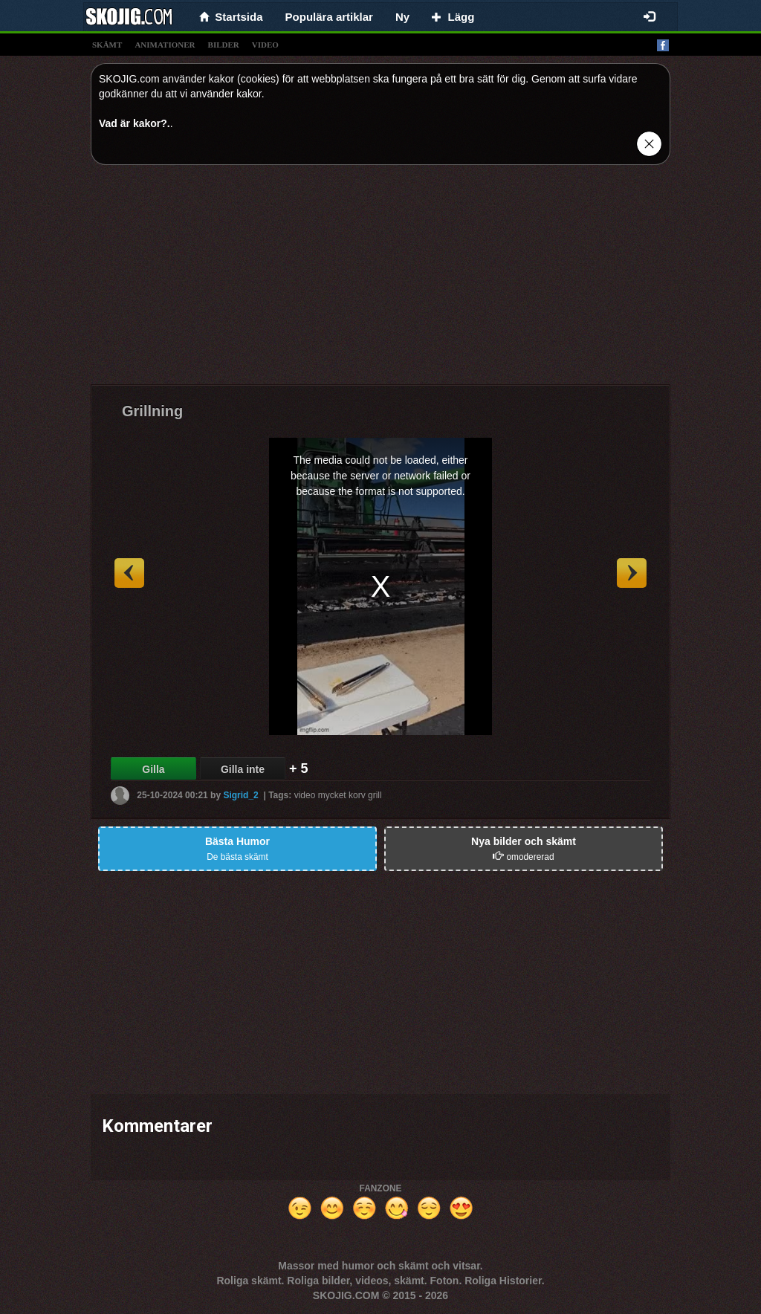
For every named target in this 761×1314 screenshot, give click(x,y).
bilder (223, 44)
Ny (402, 16)
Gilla (153, 769)
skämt (107, 44)
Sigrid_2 (240, 795)
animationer (165, 44)
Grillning (152, 411)
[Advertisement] (380, 280)
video (265, 44)
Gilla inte (243, 769)
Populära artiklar (329, 16)
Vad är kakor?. (134, 123)
